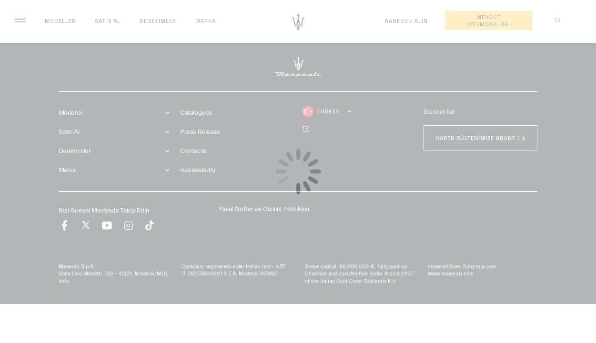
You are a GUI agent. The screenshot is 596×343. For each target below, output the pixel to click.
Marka (205, 21)
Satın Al (108, 21)
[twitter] (86, 225)
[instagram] (128, 225)
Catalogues (196, 113)
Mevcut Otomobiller (488, 21)
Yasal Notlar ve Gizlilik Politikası (263, 209)
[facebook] (65, 226)
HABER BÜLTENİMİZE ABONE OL (480, 138)
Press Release (200, 132)
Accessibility (197, 170)
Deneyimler (158, 21)
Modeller (60, 21)
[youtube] (107, 226)
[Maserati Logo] (298, 21)
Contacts (193, 151)
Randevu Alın (406, 21)
